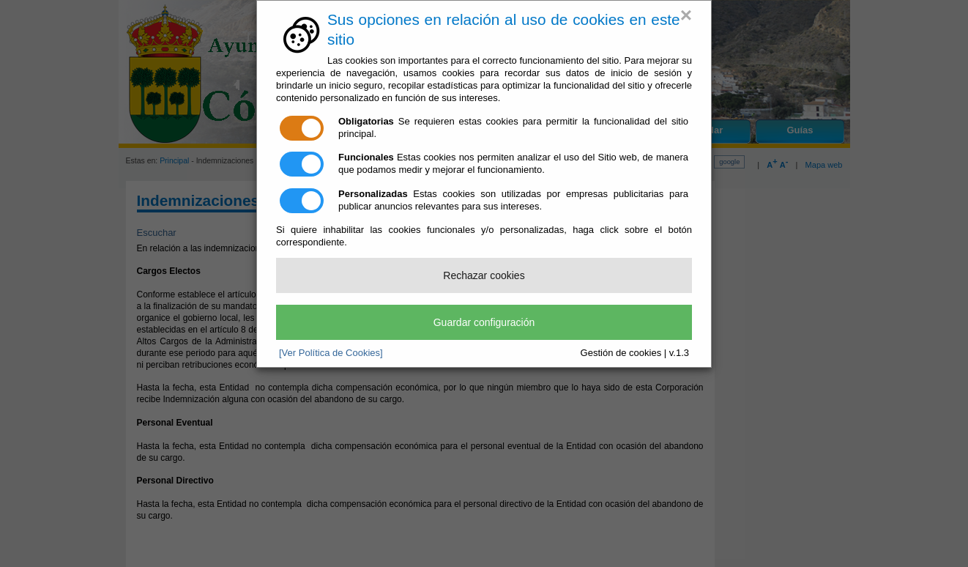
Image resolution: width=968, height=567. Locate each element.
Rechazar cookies (483, 275)
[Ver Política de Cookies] (331, 352)
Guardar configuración (484, 322)
